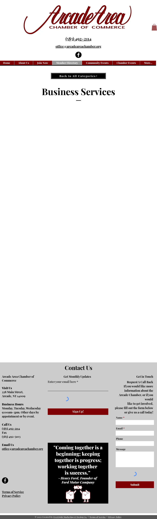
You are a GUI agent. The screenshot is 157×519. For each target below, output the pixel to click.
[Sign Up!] (78, 411)
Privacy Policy (115, 517)
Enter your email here (62, 381)
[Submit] (135, 484)
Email (119, 428)
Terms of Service (97, 517)
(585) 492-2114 (78, 39)
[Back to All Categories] (78, 76)
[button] (154, 27)
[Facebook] (78, 55)
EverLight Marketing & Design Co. (70, 517)
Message (121, 449)
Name (119, 417)
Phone (119, 439)
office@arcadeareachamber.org (78, 46)
